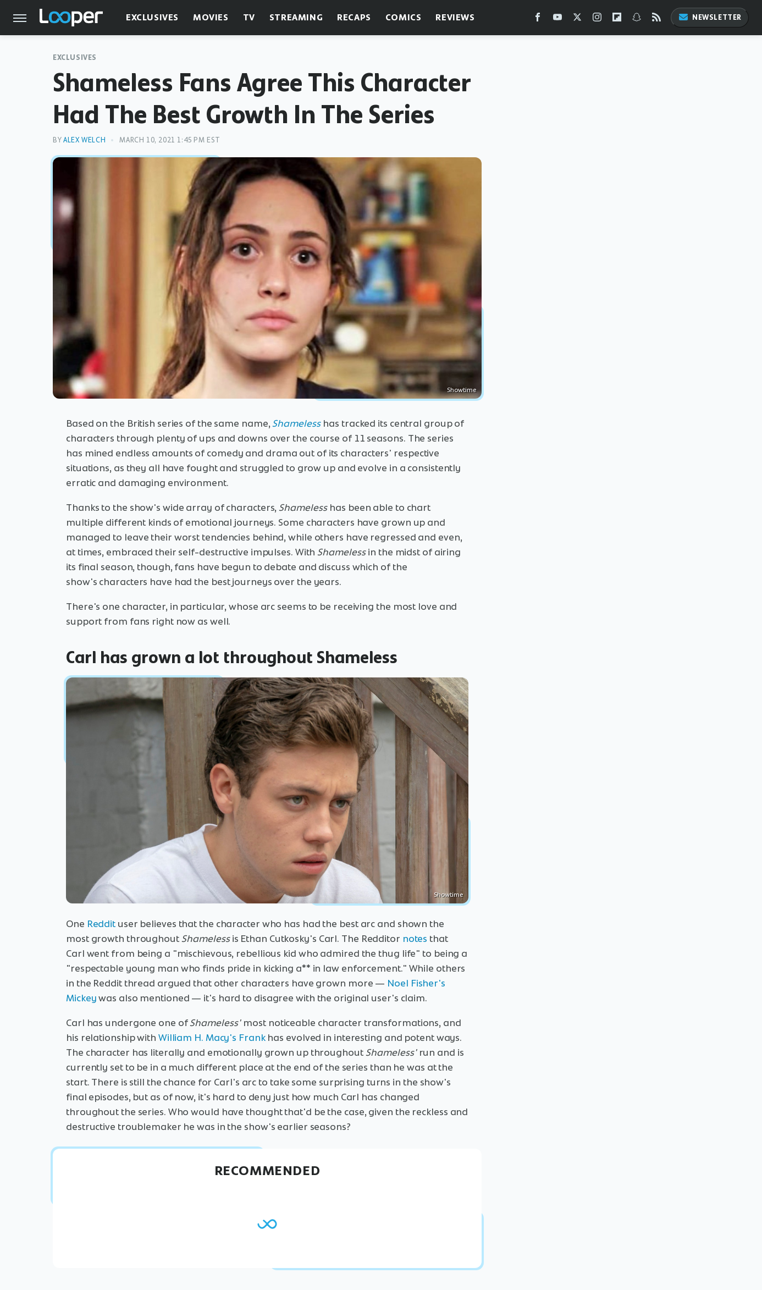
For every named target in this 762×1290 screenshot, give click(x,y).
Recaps (354, 17)
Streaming (296, 17)
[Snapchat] (636, 19)
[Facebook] (537, 19)
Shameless (296, 423)
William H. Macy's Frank (212, 1037)
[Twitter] (577, 19)
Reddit (101, 923)
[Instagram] (597, 19)
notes (415, 938)
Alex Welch (84, 140)
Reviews (454, 17)
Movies (211, 17)
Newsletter (710, 17)
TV (249, 17)
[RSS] (656, 19)
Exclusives (152, 17)
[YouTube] (557, 19)
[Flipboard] (616, 19)
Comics (403, 17)
